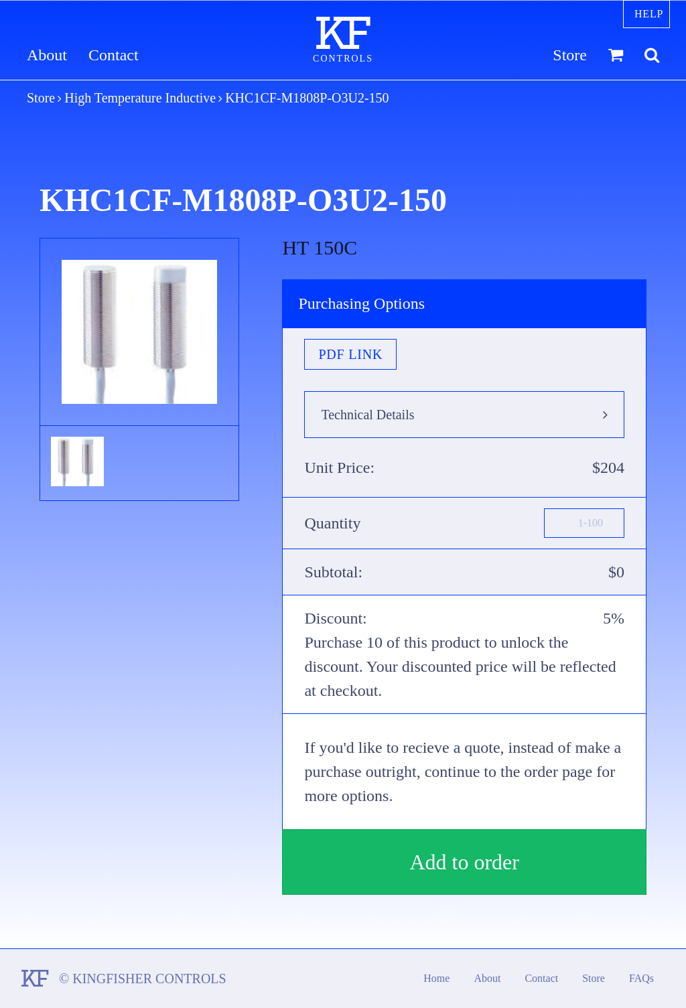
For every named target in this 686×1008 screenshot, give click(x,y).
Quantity (332, 523)
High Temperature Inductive (140, 97)
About (47, 55)
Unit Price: (339, 467)
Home (436, 978)
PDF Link (350, 354)
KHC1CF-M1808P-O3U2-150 (307, 97)
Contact (113, 55)
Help (648, 13)
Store (570, 55)
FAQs (641, 978)
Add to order (464, 862)
